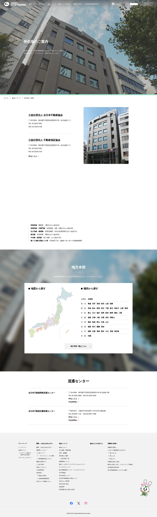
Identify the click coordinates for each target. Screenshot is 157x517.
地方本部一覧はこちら (80, 346)
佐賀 (93, 331)
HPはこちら (33, 156)
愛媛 (98, 327)
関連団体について (64, 461)
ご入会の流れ (40, 464)
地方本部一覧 (65, 458)
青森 (89, 304)
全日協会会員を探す (113, 467)
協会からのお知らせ (64, 4)
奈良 (107, 317)
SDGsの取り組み (64, 484)
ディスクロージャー (65, 467)
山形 (107, 304)
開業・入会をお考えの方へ (37, 4)
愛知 (115, 313)
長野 (102, 313)
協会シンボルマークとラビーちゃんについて (72, 464)
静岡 (111, 313)
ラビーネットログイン (24, 457)
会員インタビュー (41, 467)
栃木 (93, 308)
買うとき (112, 456)
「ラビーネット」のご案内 (46, 456)
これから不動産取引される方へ (117, 450)
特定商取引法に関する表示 (67, 489)
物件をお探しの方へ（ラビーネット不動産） (121, 464)
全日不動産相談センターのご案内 (117, 470)
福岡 (89, 331)
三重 (120, 313)
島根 (93, 322)
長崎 (98, 331)
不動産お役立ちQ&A (113, 461)
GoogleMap (73, 402)
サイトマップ (22, 443)
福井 (98, 313)
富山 (89, 313)
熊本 (102, 331)
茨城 (89, 308)
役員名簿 (61, 486)
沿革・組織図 (63, 453)
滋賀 (89, 317)
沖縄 (89, 336)
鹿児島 (116, 331)
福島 (111, 304)
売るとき (112, 459)
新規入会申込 (42, 475)
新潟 (126, 308)
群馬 (98, 308)
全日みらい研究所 (64, 481)
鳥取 (89, 322)
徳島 (89, 327)
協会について (52, 4)
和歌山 (112, 317)
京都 (93, 317)
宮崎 (111, 331)
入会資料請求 (146, 4)
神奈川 (116, 308)
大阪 (98, 317)
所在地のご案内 (63, 456)
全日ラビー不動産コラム (43, 481)
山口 (107, 322)
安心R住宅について (64, 475)
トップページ (22, 447)
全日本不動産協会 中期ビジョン (68, 478)
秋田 (102, 304)
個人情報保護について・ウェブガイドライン (72, 470)
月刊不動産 (62, 472)
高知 (102, 327)
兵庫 (102, 317)
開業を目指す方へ (41, 461)
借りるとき (113, 453)
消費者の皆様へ (78, 4)
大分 (107, 331)
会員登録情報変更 (44, 478)
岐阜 (107, 313)
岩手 (93, 304)
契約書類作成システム (45, 458)
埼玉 (102, 308)
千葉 (107, 308)
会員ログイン (22, 450)
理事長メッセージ (41, 450)
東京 (111, 308)
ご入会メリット (40, 453)
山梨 (121, 308)
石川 (93, 313)
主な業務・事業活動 (65, 450)
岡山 (98, 322)
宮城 (98, 304)
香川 (93, 327)
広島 (102, 322)
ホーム (6, 98)
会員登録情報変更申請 (92, 4)
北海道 (90, 299)
